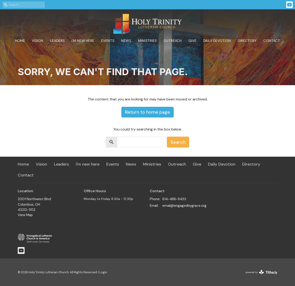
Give (192, 40)
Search (178, 142)
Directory (247, 40)
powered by (261, 272)
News (126, 40)
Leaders (57, 40)
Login (103, 272)
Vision (37, 40)
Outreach (172, 40)
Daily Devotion (217, 40)
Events (107, 40)
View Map (25, 215)
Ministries (147, 40)
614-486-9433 (174, 199)
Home (20, 40)
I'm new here (82, 40)
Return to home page (147, 112)
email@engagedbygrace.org (184, 205)
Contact (271, 40)
